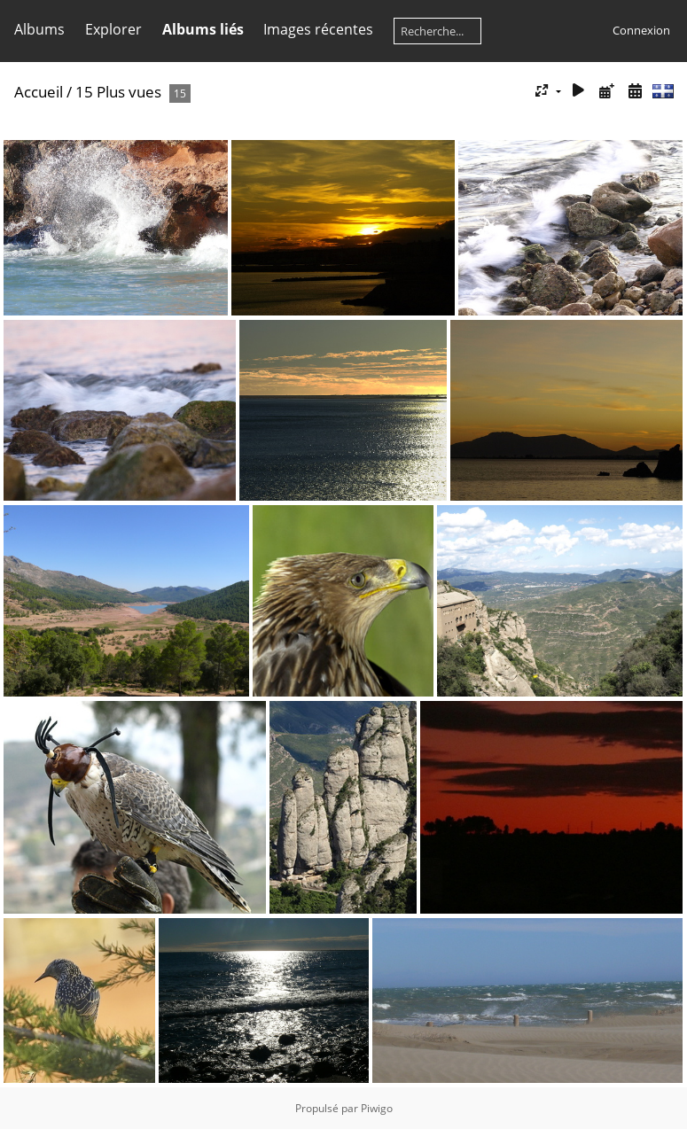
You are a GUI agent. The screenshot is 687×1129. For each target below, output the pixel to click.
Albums (39, 29)
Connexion (641, 30)
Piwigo (377, 1108)
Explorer (113, 29)
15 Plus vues (118, 92)
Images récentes (318, 29)
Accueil (38, 92)
